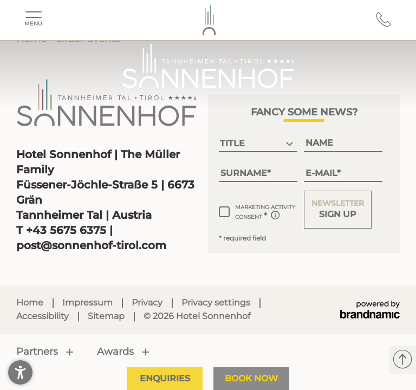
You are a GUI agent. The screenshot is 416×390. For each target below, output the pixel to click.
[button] (338, 210)
